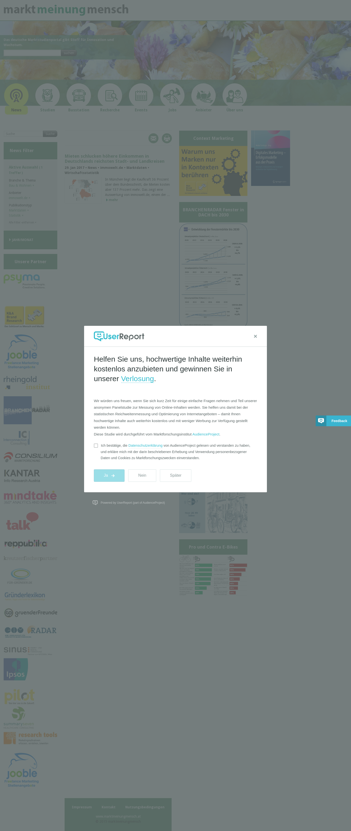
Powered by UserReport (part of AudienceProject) (133, 502)
